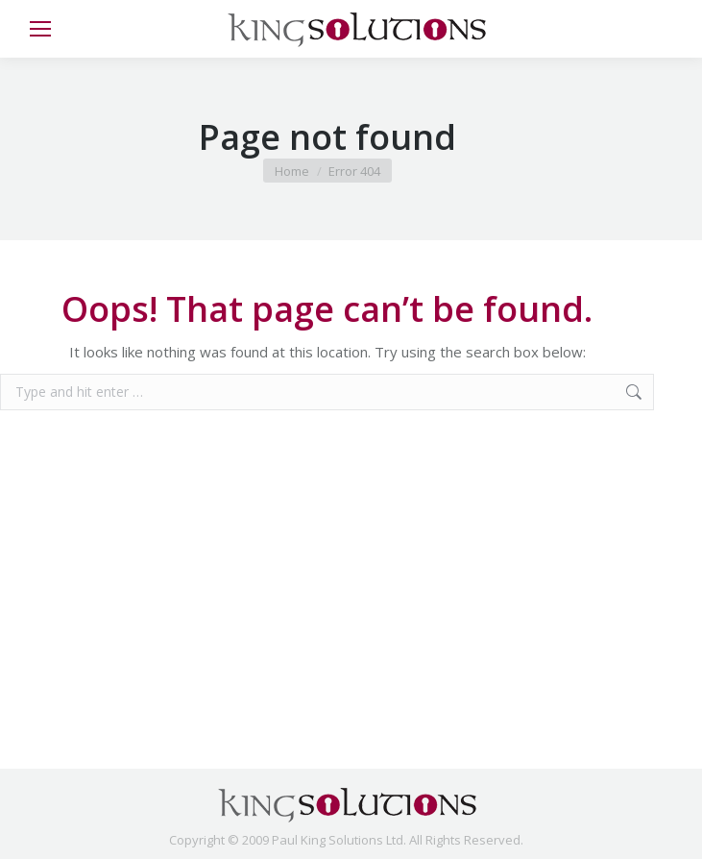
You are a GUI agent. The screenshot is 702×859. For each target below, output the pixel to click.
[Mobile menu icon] (40, 28)
